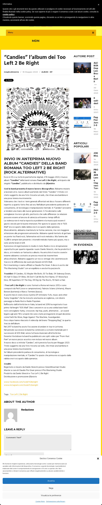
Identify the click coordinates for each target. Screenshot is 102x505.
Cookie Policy (40, 501)
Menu (10, 32)
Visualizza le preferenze (51, 495)
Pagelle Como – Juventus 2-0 (96, 207)
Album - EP (46, 72)
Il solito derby (96, 101)
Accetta (51, 481)
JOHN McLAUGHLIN (96, 154)
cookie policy (8, 14)
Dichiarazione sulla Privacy (55, 501)
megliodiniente (11, 72)
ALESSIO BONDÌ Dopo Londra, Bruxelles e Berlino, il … (96, 74)
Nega (51, 488)
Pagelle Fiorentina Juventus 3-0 (96, 121)
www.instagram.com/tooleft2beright (21, 385)
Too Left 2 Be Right (19, 394)
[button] (98, 458)
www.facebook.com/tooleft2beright (21, 382)
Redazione (27, 410)
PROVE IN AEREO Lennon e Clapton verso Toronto (96, 179)
